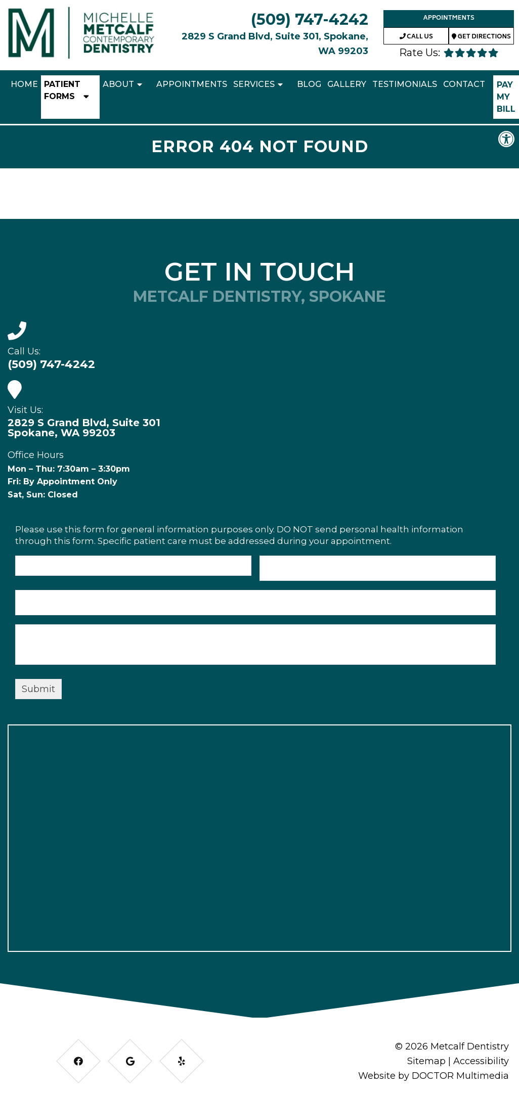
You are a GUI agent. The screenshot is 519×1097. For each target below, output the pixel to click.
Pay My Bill (506, 97)
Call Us (416, 37)
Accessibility (481, 1061)
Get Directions (481, 37)
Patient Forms (62, 90)
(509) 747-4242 (309, 19)
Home (24, 84)
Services (254, 84)
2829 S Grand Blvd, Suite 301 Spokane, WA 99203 (84, 428)
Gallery (346, 84)
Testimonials (404, 84)
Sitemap (426, 1061)
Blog (309, 84)
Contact (464, 84)
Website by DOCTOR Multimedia (433, 1075)
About (118, 84)
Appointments (448, 18)
